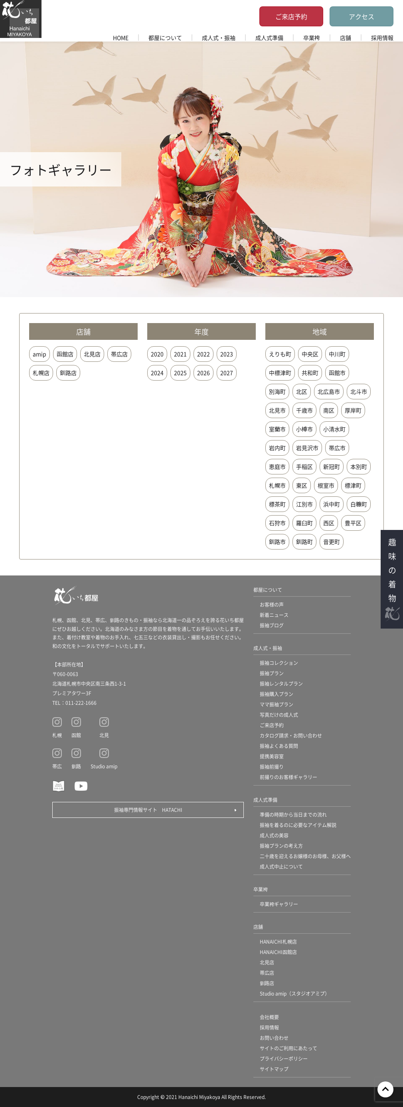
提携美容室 (272, 756)
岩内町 (277, 448)
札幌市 (277, 485)
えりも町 (280, 354)
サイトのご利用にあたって (288, 1048)
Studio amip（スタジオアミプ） (295, 993)
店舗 (345, 38)
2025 (180, 373)
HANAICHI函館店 (278, 951)
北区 (301, 391)
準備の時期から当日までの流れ (293, 814)
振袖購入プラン (276, 693)
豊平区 (353, 523)
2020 (157, 354)
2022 (203, 354)
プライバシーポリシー (284, 1058)
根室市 (326, 485)
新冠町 (331, 466)
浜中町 (331, 504)
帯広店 (119, 354)
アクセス (361, 16)
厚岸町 (353, 410)
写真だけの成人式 (279, 714)
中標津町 (280, 373)
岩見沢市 (307, 448)
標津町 (353, 485)
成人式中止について (281, 866)
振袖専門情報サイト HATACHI (148, 809)
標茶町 (277, 504)
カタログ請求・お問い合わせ (291, 735)
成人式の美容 (274, 835)
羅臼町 (304, 523)
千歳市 (304, 410)
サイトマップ (274, 1068)
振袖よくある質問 (279, 745)
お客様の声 (272, 604)
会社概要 (269, 1017)
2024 (157, 373)
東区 (301, 485)
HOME (120, 38)
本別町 (358, 466)
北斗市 (358, 391)
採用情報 (382, 38)
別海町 (277, 391)
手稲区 (304, 466)
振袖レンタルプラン (281, 683)
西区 (328, 523)
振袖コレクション (279, 662)
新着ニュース (274, 614)
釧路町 (304, 542)
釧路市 (277, 542)
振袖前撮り (272, 766)
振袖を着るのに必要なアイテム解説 (298, 824)
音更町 (331, 542)
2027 (226, 373)
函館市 (337, 373)
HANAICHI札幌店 (278, 941)
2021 (180, 354)
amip (39, 354)
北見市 (277, 410)
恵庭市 (277, 466)
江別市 (304, 504)
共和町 (310, 373)
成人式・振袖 (218, 38)
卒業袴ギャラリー (279, 904)
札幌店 (41, 373)
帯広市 (337, 448)
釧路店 (68, 373)
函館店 (65, 354)
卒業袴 (311, 38)
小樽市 (304, 429)
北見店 (92, 354)
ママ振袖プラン (276, 704)
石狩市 (277, 523)
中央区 (310, 354)
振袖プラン (272, 673)
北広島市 (329, 391)
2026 (203, 373)
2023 (226, 354)
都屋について (165, 38)
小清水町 (334, 429)
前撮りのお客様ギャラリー (288, 777)
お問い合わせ (274, 1037)
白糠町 (358, 504)
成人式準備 (269, 38)
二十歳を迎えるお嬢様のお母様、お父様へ (305, 856)
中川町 (337, 354)
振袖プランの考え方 (281, 845)
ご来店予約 (291, 16)
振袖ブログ (272, 625)
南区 (328, 410)
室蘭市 (277, 429)
